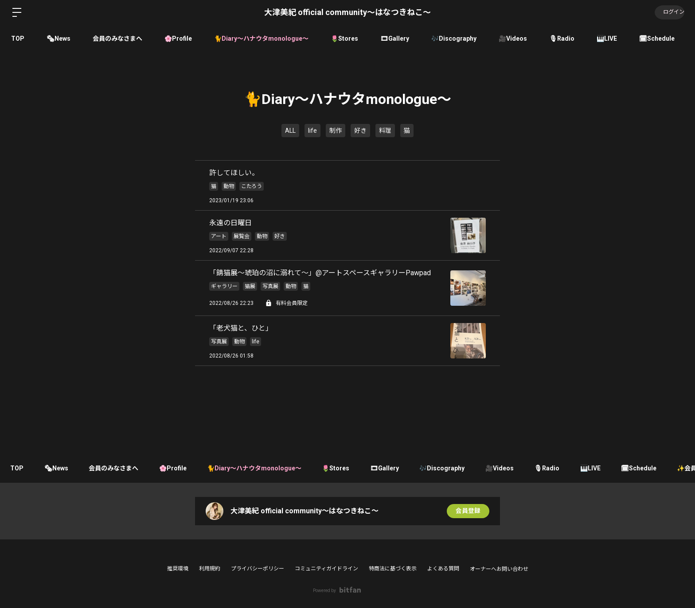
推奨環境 (177, 569)
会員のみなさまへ (117, 38)
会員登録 (468, 511)
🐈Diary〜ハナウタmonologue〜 (261, 38)
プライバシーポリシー (257, 569)
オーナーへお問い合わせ (499, 569)
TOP (17, 38)
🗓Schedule (657, 38)
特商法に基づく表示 (393, 569)
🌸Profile (178, 38)
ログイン (668, 12)
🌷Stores (344, 38)
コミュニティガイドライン (326, 569)
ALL (290, 130)
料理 (385, 130)
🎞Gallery (394, 38)
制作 (335, 130)
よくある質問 (443, 569)
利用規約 (209, 569)
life (312, 130)
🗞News (58, 38)
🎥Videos (513, 38)
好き (360, 130)
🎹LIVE (607, 38)
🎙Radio (561, 38)
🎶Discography (453, 38)
